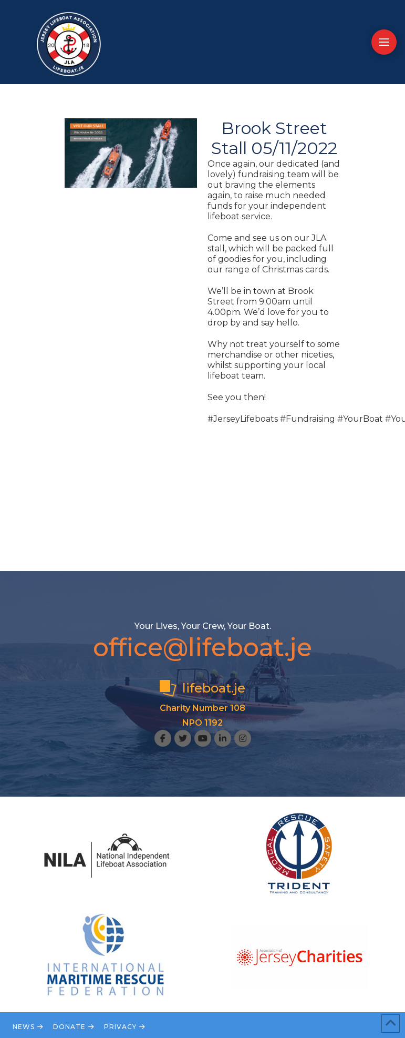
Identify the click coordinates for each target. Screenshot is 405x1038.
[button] (384, 42)
